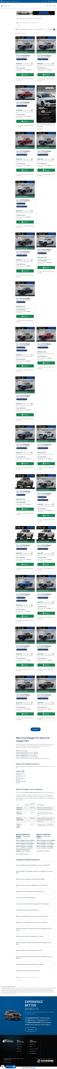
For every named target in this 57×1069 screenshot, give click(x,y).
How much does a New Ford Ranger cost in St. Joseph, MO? (33, 865)
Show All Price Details (21, 33)
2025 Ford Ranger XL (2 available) (45, 846)
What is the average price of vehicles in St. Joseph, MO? (32, 916)
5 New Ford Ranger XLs (21, 755)
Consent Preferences (2, 1066)
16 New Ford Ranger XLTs (22, 752)
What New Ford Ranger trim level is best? (28, 970)
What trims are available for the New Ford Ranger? (30, 879)
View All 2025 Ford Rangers (43, 851)
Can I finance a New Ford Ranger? (26, 897)
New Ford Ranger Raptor (19, 825)
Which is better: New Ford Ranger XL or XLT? (29, 950)
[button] (42, 1)
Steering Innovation (49, 1058)
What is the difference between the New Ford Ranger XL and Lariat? (34, 929)
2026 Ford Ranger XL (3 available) (24, 846)
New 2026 (23, 55)
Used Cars (32, 1044)
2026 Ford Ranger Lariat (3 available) (25, 840)
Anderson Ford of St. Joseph (10, 1)
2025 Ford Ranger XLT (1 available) (45, 843)
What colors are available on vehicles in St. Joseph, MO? (32, 922)
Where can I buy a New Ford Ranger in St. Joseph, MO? (32, 885)
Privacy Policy (6, 1062)
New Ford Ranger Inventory (32, 792)
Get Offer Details (46, 118)
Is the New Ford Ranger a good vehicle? (27, 910)
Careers (53, 1)
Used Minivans (33, 1053)
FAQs (11, 1062)
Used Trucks (33, 1051)
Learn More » (30, 1029)
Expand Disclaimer (40, 126)
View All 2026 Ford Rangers (22, 854)
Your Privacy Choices (28, 1067)
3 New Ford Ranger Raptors (22, 757)
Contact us (28, 69)
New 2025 (44, 55)
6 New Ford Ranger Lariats (22, 753)
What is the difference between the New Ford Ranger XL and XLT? (34, 943)
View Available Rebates (21, 67)
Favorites (10, 1066)
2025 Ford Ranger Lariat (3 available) (46, 840)
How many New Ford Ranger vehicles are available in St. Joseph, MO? (34, 872)
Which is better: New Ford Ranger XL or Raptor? (30, 964)
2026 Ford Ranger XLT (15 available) (25, 843)
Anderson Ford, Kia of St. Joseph (16, 1058)
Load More (35, 729)
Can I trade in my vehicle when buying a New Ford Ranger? (33, 904)
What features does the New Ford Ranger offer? (30, 891)
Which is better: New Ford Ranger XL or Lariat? (29, 936)
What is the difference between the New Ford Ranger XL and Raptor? (34, 957)
